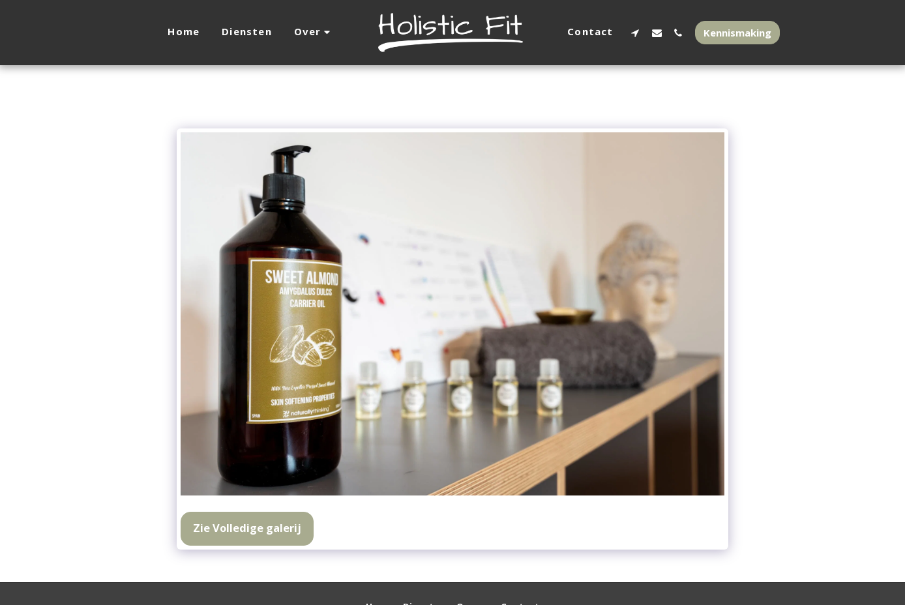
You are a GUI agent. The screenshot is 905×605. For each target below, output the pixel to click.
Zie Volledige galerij (247, 527)
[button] (314, 32)
